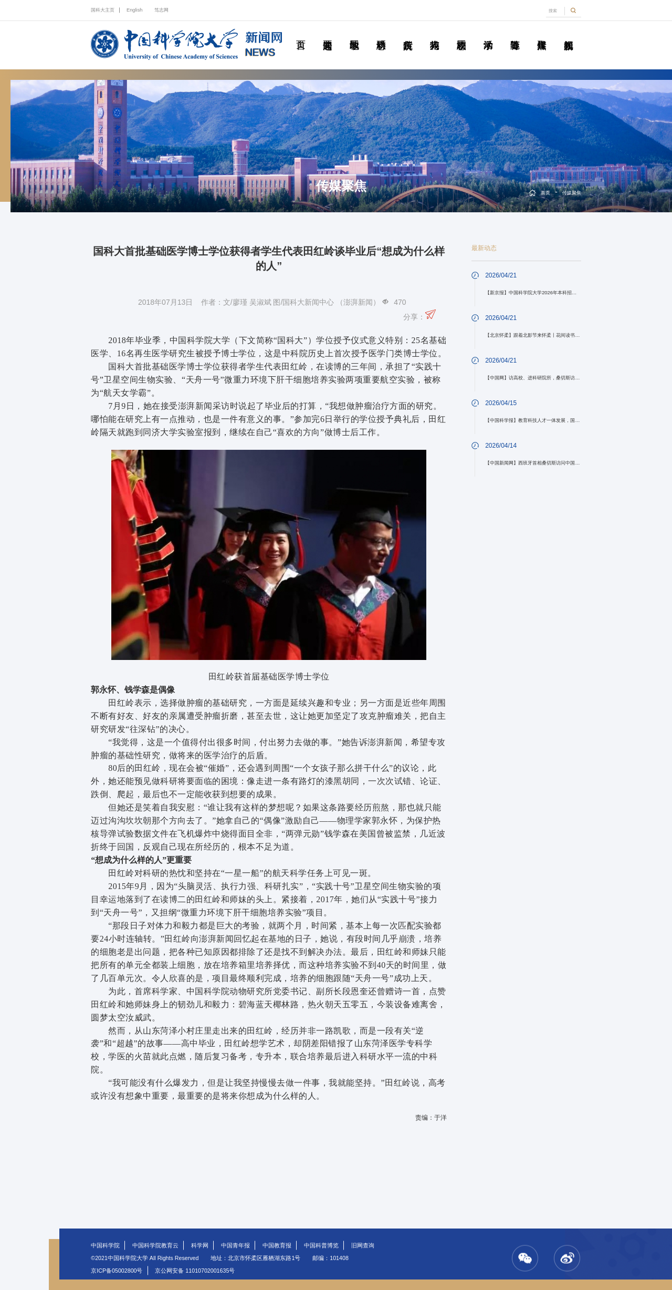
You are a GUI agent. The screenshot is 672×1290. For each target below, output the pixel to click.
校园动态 (461, 33)
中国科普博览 (321, 1245)
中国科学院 (105, 1245)
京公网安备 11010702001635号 (195, 1270)
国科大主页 (102, 10)
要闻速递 (327, 33)
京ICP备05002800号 (116, 1270)
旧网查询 (362, 1245)
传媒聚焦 (541, 33)
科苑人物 (434, 33)
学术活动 (488, 33)
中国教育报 (276, 1245)
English (135, 10)
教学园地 (354, 33)
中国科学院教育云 (155, 1245)
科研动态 (381, 33)
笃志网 (161, 10)
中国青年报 (235, 1245)
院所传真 (408, 33)
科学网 (199, 1245)
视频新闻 (568, 33)
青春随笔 (515, 33)
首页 (300, 33)
